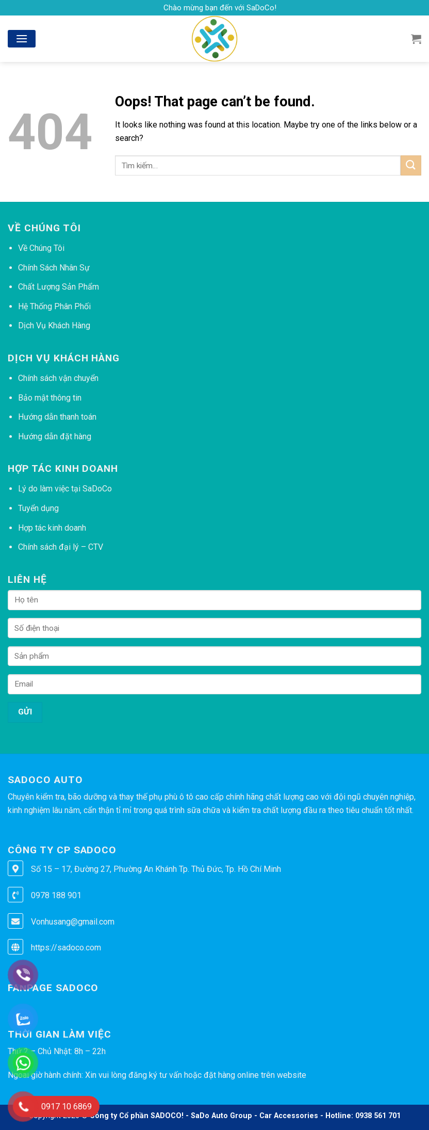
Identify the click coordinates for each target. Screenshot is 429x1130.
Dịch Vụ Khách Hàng (54, 325)
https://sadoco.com (66, 947)
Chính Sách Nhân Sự (54, 268)
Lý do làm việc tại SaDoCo (65, 489)
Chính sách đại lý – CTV (60, 547)
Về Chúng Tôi (41, 248)
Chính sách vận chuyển (58, 378)
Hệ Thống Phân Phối (54, 306)
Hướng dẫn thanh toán (57, 417)
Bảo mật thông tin (49, 398)
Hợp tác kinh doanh (52, 528)
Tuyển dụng (38, 508)
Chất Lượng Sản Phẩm (58, 287)
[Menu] (22, 38)
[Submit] (411, 165)
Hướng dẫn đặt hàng (54, 436)
